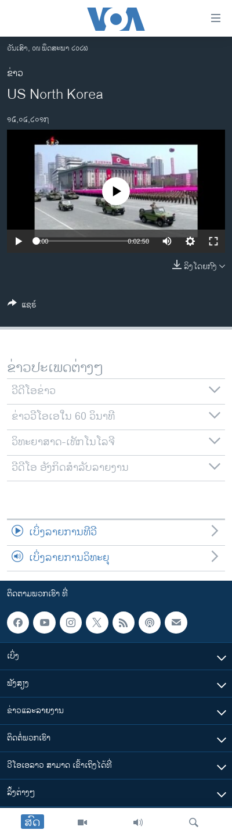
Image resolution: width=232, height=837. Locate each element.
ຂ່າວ (15, 73)
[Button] (22, 306)
